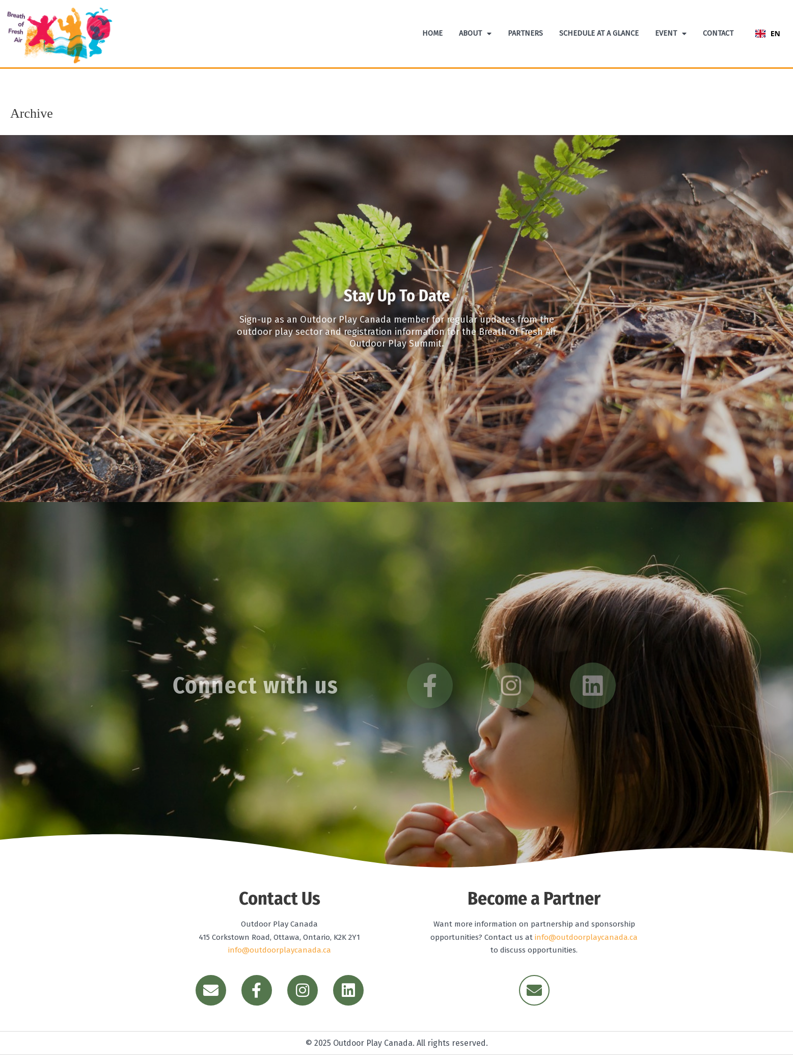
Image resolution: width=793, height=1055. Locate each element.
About (475, 34)
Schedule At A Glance (599, 33)
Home (432, 33)
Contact (718, 33)
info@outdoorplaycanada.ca (279, 950)
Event (671, 34)
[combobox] (768, 33)
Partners (525, 33)
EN (767, 33)
